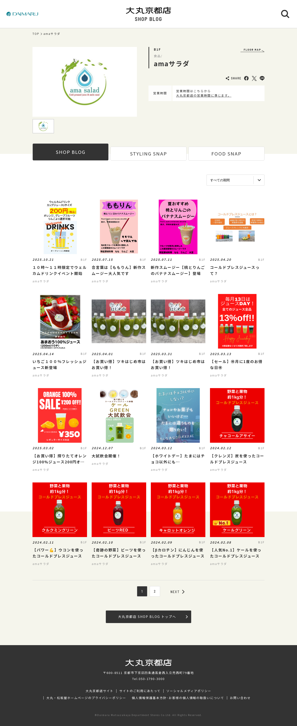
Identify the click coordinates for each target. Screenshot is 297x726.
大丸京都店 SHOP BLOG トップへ (152, 616)
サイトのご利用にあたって (140, 691)
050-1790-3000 (152, 678)
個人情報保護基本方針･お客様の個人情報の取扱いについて (178, 698)
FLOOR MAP (252, 49)
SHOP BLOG (70, 151)
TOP (35, 33)
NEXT (177, 592)
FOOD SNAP (226, 153)
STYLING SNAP (148, 153)
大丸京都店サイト (99, 691)
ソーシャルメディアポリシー (188, 691)
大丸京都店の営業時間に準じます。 (203, 95)
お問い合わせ (240, 698)
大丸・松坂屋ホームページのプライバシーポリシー (86, 698)
